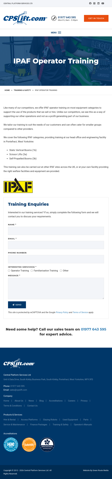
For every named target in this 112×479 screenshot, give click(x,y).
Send (18, 305)
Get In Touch (96, 18)
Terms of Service (80, 312)
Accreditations (56, 401)
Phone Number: (17, 253)
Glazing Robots (50, 419)
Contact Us (32, 406)
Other (64, 270)
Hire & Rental (10, 419)
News (31, 401)
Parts (85, 419)
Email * (12, 239)
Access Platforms (29, 419)
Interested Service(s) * (22, 267)
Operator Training (18, 270)
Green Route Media (100, 470)
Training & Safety (22, 90)
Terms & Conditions (13, 406)
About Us (19, 401)
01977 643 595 (67, 17)
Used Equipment (70, 419)
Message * (14, 275)
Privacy (84, 401)
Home (7, 90)
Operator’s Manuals (83, 424)
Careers (71, 401)
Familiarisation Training (44, 270)
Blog (41, 401)
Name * (12, 225)
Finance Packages (38, 424)
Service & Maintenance (14, 424)
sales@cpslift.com (18, 390)
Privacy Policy (62, 312)
